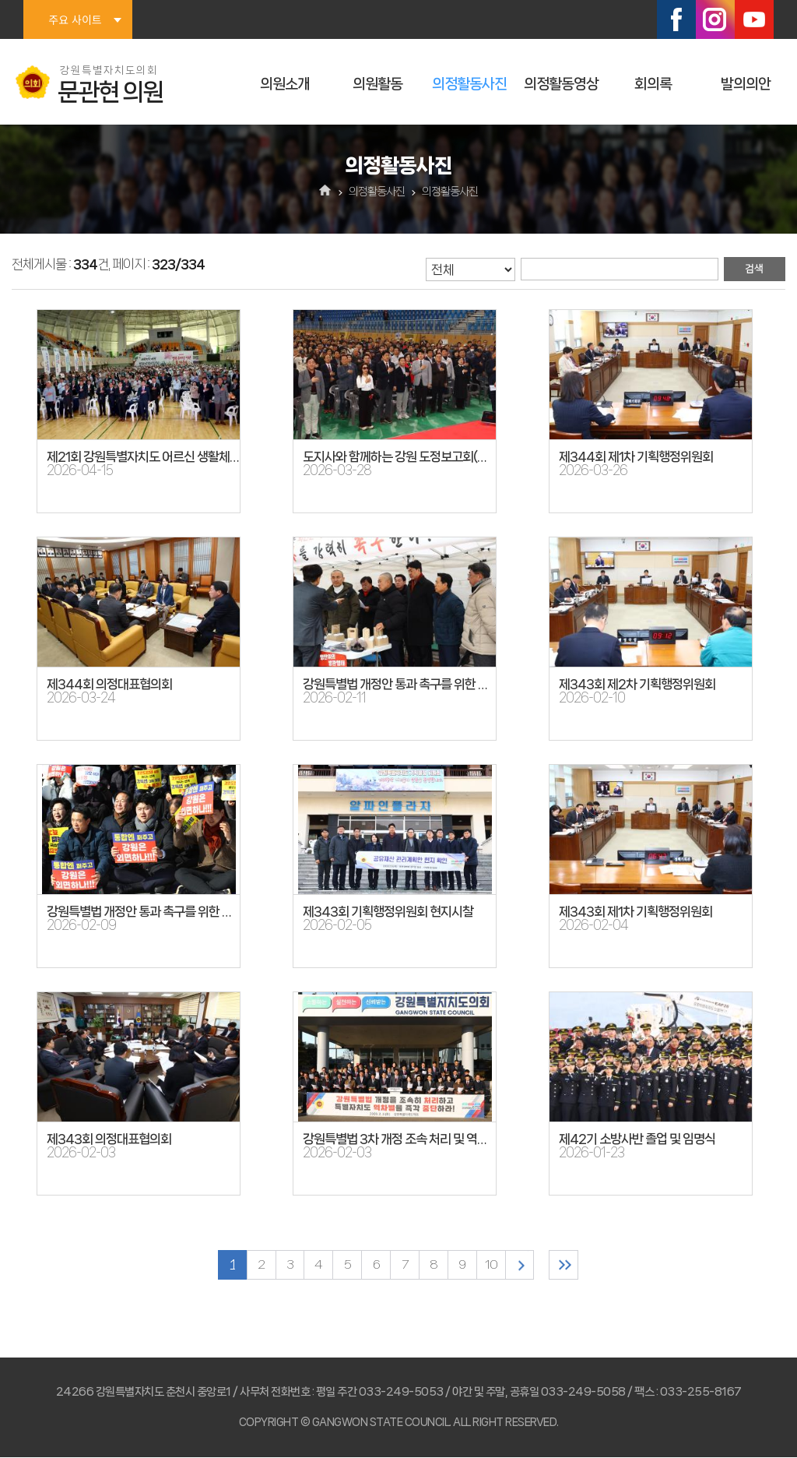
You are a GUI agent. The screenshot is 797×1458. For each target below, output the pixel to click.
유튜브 (754, 19)
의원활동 (377, 84)
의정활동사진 (469, 84)
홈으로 (326, 191)
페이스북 (676, 19)
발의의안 (746, 84)
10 (493, 1265)
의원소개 (285, 84)
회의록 (653, 84)
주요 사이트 (74, 19)
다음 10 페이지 (523, 1265)
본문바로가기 (0, 0)
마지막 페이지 (569, 1265)
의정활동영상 (561, 84)
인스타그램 (715, 19)
